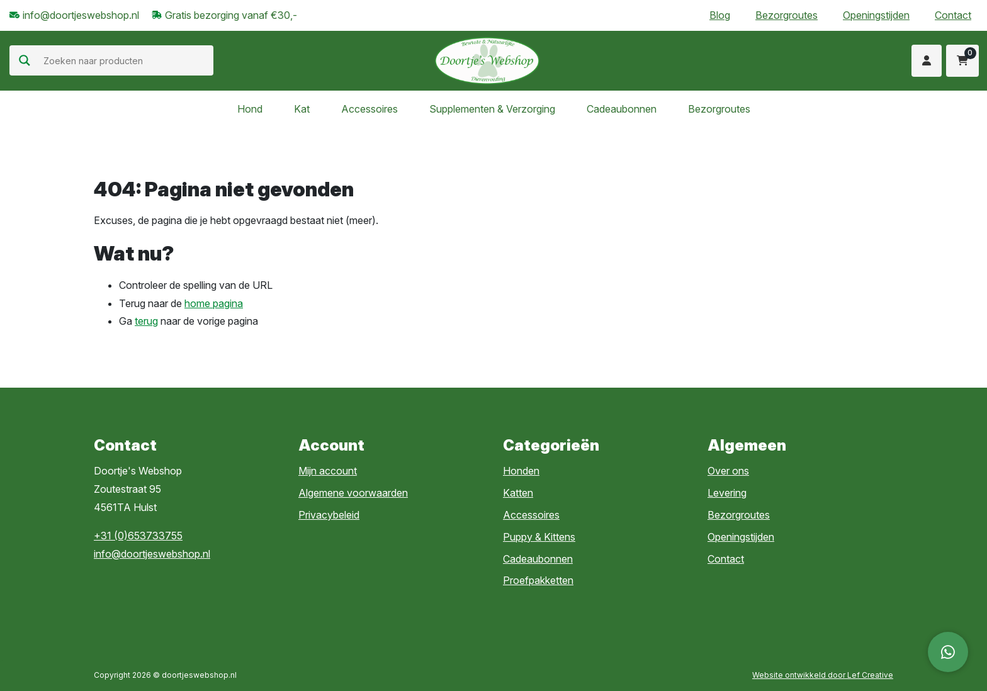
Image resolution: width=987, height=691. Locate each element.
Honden (521, 470)
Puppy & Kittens (539, 537)
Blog (719, 15)
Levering (727, 492)
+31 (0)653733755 (138, 535)
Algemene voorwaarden (353, 492)
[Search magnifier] (25, 60)
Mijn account (327, 470)
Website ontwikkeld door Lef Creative (822, 675)
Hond (249, 109)
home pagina (213, 303)
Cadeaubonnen (622, 109)
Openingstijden (876, 15)
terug (146, 321)
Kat (302, 109)
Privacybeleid (328, 514)
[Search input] (126, 60)
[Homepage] (487, 59)
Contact (953, 15)
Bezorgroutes (786, 15)
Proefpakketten (538, 580)
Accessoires (369, 109)
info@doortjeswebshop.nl (152, 554)
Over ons (728, 470)
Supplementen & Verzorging (492, 109)
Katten (518, 492)
